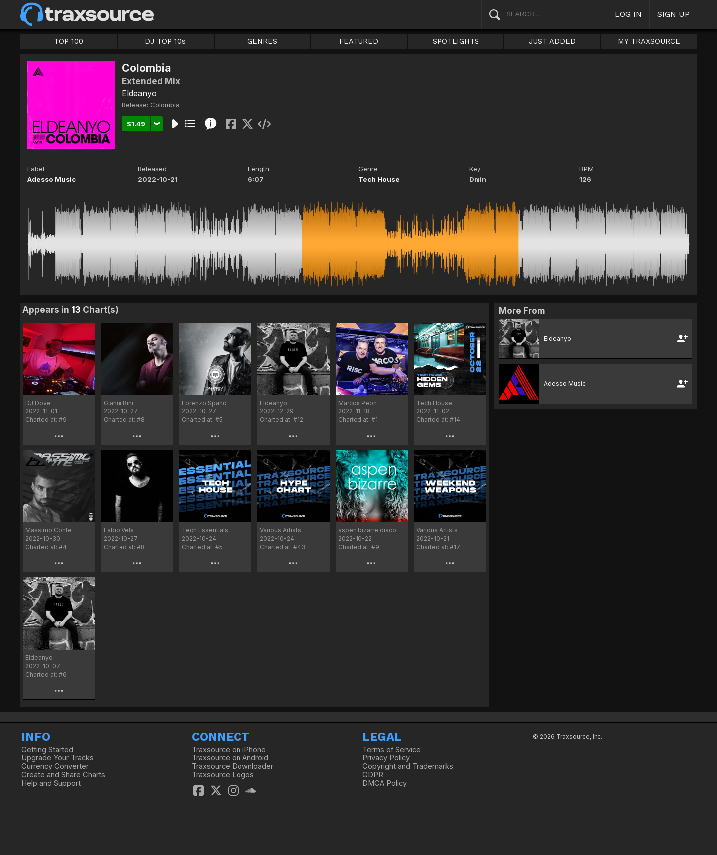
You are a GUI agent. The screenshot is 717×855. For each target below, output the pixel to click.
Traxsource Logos (223, 774)
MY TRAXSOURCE (649, 41)
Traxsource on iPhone (229, 749)
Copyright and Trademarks (407, 766)
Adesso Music (51, 179)
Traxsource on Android (230, 757)
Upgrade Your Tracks (57, 757)
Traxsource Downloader (232, 766)
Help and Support (51, 783)
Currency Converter (55, 766)
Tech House (379, 179)
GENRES (262, 41)
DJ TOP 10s (165, 41)
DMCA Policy (384, 783)
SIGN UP (673, 14)
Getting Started (47, 749)
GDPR (372, 774)
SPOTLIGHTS (456, 41)
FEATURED (358, 41)
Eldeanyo (139, 93)
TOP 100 (68, 41)
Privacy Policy (386, 757)
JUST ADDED (552, 41)
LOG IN (628, 14)
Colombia (165, 105)
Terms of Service (391, 749)
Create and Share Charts (63, 774)
